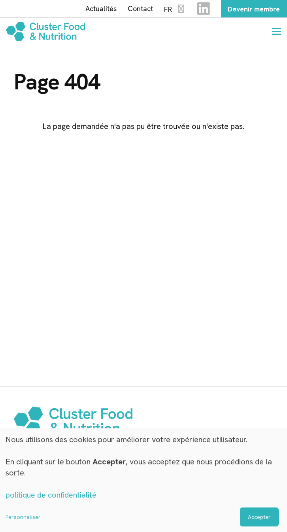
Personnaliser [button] (23, 517)
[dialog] (143, 480)
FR (172, 9)
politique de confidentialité (51, 495)
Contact (137, 9)
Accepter (259, 517)
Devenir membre (252, 8)
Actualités (97, 9)
